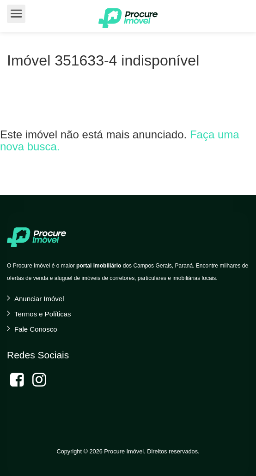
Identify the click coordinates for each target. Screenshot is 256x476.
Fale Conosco (35, 329)
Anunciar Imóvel (39, 299)
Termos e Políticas (42, 314)
